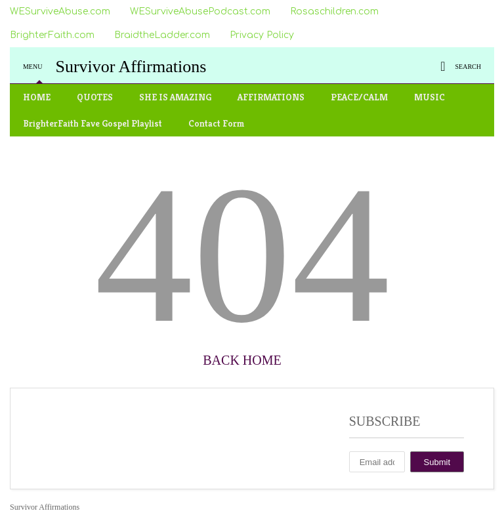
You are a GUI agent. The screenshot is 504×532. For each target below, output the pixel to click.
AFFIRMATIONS (271, 97)
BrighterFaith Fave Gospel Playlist (92, 123)
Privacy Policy (262, 35)
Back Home (242, 360)
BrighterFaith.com (52, 35)
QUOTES (95, 97)
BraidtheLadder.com (162, 35)
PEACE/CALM (359, 97)
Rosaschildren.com (334, 11)
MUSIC (429, 97)
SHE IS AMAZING (175, 97)
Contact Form (216, 123)
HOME (37, 97)
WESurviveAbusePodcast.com (200, 11)
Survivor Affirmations (130, 66)
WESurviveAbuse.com (60, 11)
